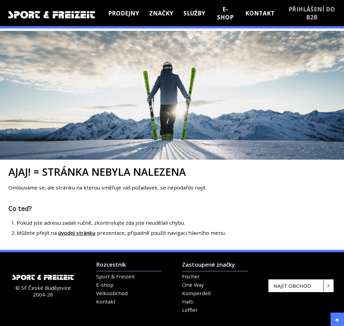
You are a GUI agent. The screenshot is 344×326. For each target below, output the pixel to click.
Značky (161, 13)
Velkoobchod (112, 293)
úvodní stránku (76, 232)
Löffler (190, 310)
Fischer (191, 276)
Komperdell (196, 293)
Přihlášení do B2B (312, 13)
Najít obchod (292, 285)
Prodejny (123, 13)
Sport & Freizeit (115, 276)
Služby (194, 13)
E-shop (225, 13)
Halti (188, 301)
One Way (193, 284)
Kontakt (259, 13)
